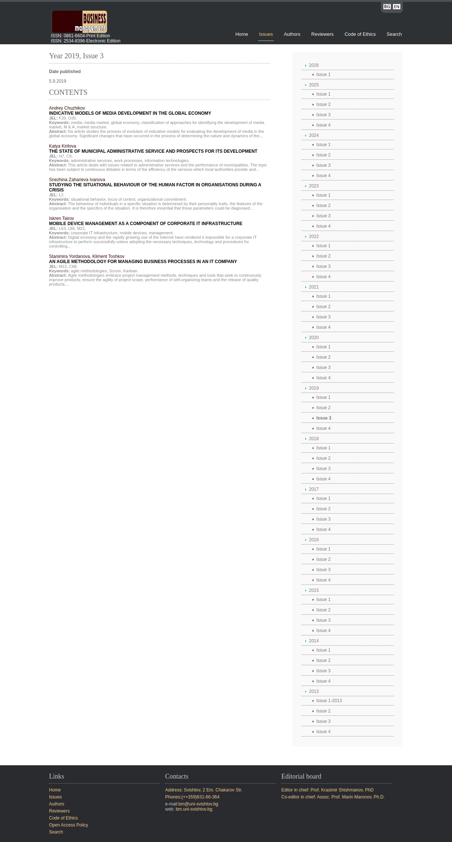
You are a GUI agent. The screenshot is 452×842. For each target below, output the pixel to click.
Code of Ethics (360, 34)
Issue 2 (323, 104)
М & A (69, 127)
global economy (125, 122)
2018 (314, 438)
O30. (72, 118)
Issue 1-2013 (329, 700)
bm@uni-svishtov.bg (198, 804)
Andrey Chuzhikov (130, 111)
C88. (73, 266)
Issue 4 (323, 125)
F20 (62, 118)
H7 (61, 156)
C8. (69, 156)
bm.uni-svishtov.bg (194, 809)
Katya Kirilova (153, 149)
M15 (63, 266)
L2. (62, 195)
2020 (314, 337)
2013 (314, 691)
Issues (266, 34)
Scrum (115, 271)
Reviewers (323, 34)
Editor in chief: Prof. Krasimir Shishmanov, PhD (327, 790)
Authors (292, 34)
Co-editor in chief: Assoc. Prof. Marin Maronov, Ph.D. (333, 797)
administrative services (91, 160)
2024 (314, 135)
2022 (314, 236)
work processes (128, 160)
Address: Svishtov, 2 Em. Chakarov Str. (203, 790)
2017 (314, 489)
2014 (314, 640)
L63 (62, 228)
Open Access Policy (68, 825)
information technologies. (167, 160)
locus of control (121, 199)
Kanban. (130, 271)
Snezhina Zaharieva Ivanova (155, 185)
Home (241, 34)
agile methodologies (89, 271)
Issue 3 (323, 114)
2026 (314, 65)
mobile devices (133, 233)
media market (96, 122)
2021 (314, 287)
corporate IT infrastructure (94, 233)
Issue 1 (323, 74)
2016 (314, 539)
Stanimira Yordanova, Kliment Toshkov (143, 259)
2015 (314, 590)
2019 (314, 388)
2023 (314, 186)
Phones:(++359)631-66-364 (192, 797)
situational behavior (88, 199)
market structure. (92, 127)
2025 (314, 84)
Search (394, 34)
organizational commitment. (162, 199)
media (76, 122)
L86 (71, 228)
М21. (81, 228)
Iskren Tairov (145, 221)
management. (161, 233)
